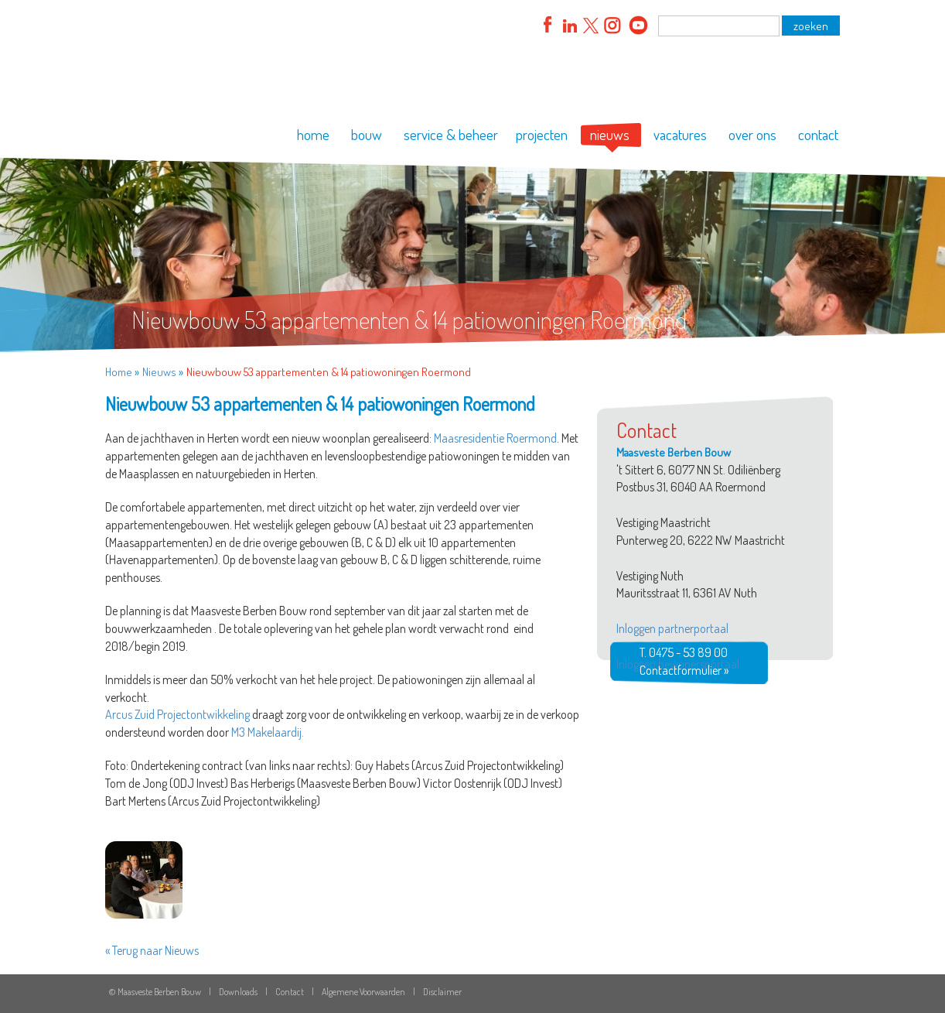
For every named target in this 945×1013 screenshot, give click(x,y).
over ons (752, 134)
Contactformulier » (684, 670)
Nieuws (159, 371)
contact (818, 134)
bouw (366, 134)
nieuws (609, 134)
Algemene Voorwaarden (363, 992)
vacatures (680, 134)
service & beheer (451, 134)
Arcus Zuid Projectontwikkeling (177, 714)
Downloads (238, 992)
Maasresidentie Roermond (495, 438)
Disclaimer (442, 992)
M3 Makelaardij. (267, 732)
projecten (542, 134)
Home (118, 371)
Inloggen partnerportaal (672, 628)
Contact (289, 992)
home (313, 134)
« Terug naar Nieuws (152, 950)
